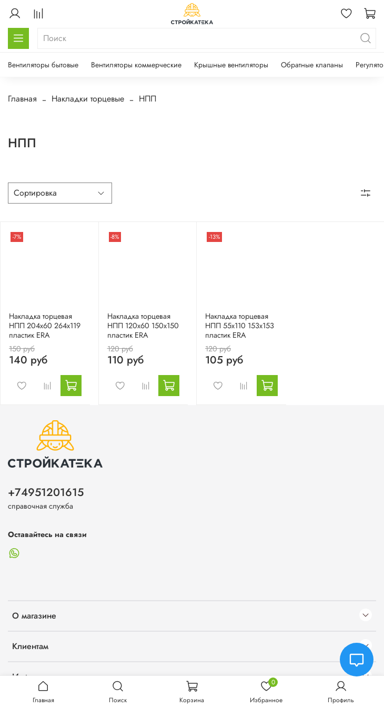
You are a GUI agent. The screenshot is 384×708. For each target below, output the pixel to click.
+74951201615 (46, 492)
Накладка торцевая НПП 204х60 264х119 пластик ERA (44, 325)
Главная (22, 99)
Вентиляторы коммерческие (136, 64)
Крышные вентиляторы (231, 64)
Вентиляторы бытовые (43, 64)
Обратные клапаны (312, 64)
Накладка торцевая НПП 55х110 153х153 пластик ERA (239, 325)
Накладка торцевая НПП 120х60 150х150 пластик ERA (143, 325)
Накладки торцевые (88, 99)
